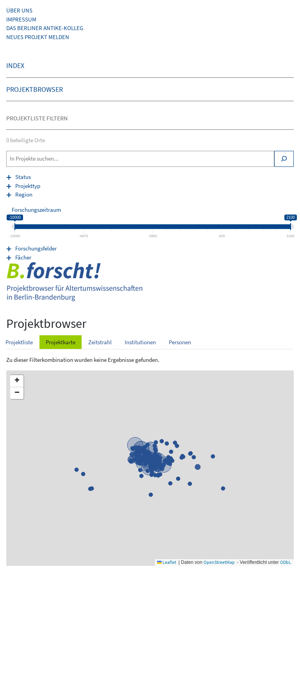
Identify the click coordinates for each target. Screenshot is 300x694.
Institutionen (140, 342)
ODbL (285, 562)
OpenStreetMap (219, 562)
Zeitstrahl (100, 342)
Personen (180, 342)
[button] (16, 381)
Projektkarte (60, 342)
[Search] (284, 159)
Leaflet (166, 562)
